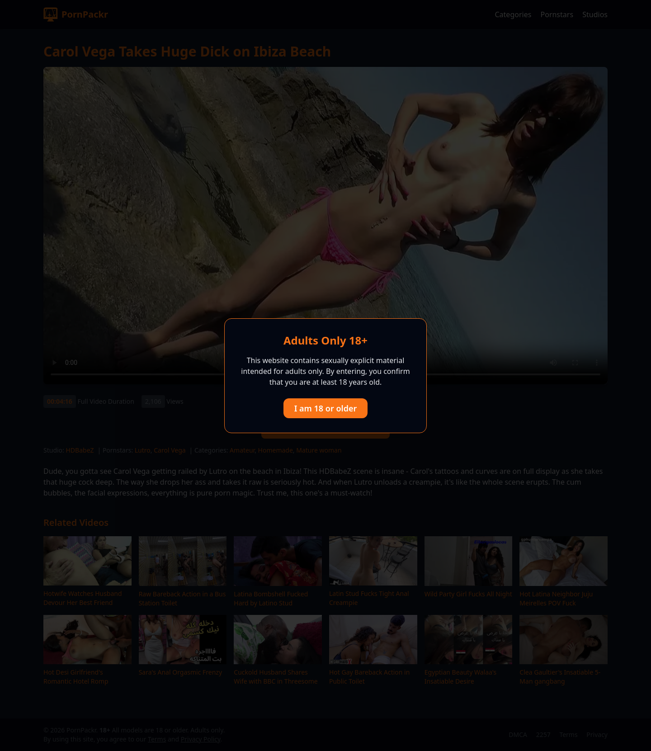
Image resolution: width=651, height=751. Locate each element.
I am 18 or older (325, 408)
